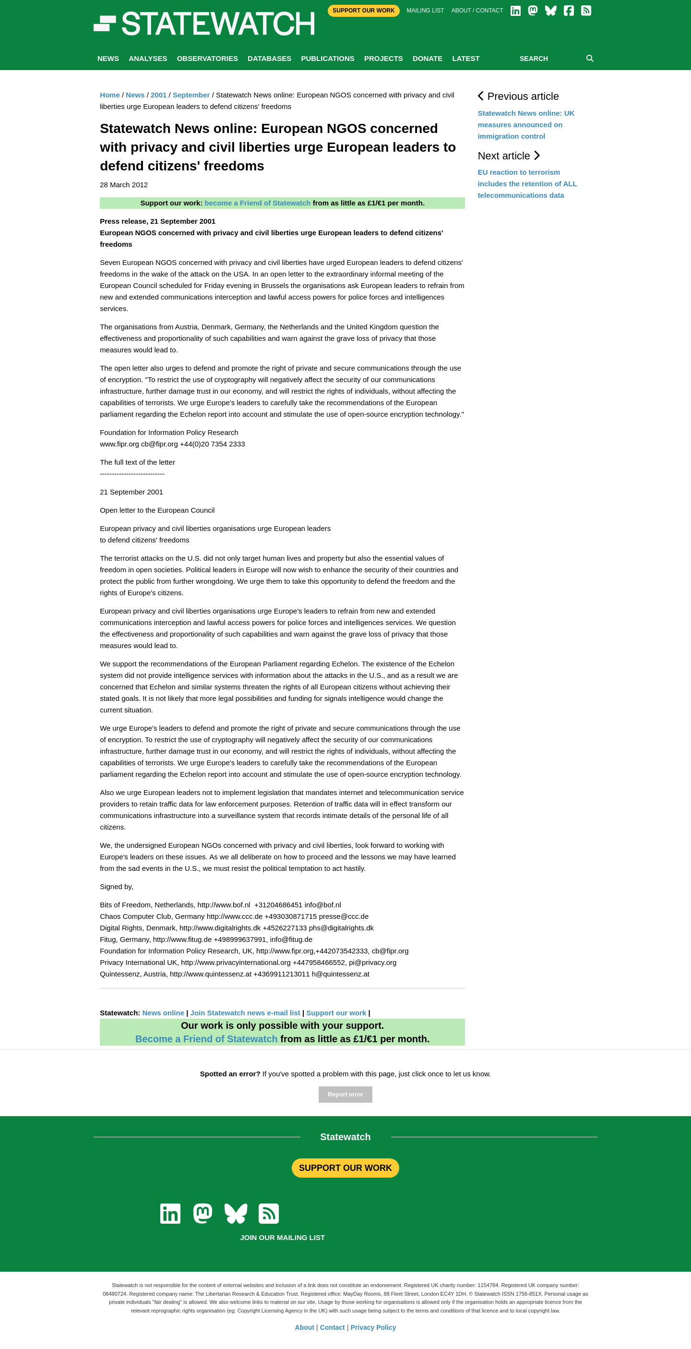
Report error (345, 1094)
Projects (383, 58)
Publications (327, 58)
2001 (159, 95)
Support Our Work (363, 10)
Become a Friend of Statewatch (206, 1039)
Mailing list (425, 10)
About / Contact (477, 10)
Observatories (207, 58)
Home (110, 95)
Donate (427, 58)
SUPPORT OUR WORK (345, 1168)
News (108, 58)
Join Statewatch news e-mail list (246, 1013)
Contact (332, 1327)
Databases (269, 58)
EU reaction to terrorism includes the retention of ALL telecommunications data (527, 183)
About (304, 1327)
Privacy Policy (373, 1327)
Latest (465, 58)
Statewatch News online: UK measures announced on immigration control (526, 124)
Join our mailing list (282, 1237)
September (191, 95)
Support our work (336, 1013)
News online (163, 1013)
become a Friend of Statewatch (258, 203)
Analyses (148, 58)
